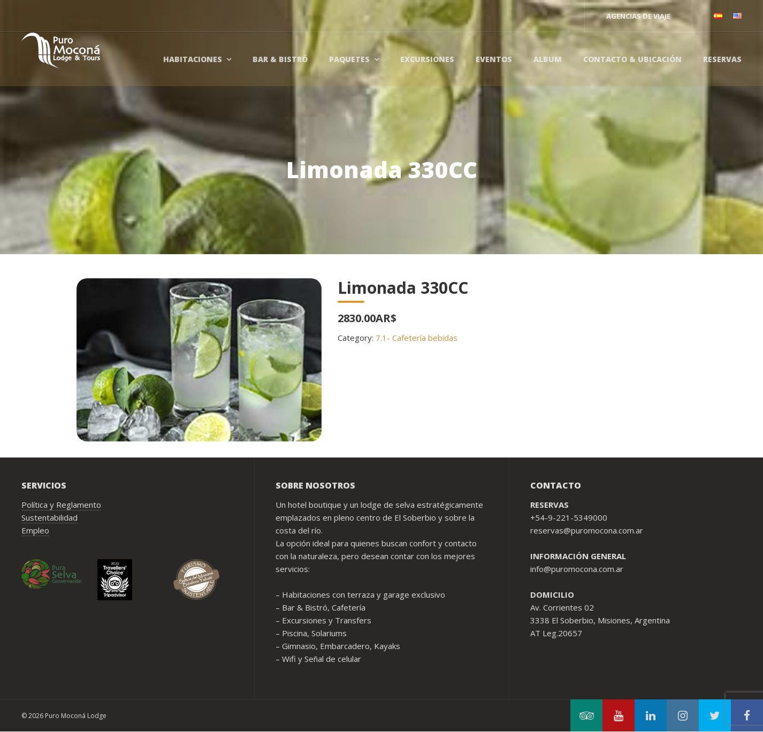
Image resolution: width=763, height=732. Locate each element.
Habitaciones (192, 59)
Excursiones (427, 59)
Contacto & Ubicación (632, 59)
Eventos (494, 59)
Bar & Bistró (280, 59)
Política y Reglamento (61, 504)
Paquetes (349, 59)
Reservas (722, 59)
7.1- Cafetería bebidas (416, 337)
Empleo (35, 530)
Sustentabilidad (49, 517)
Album (547, 59)
